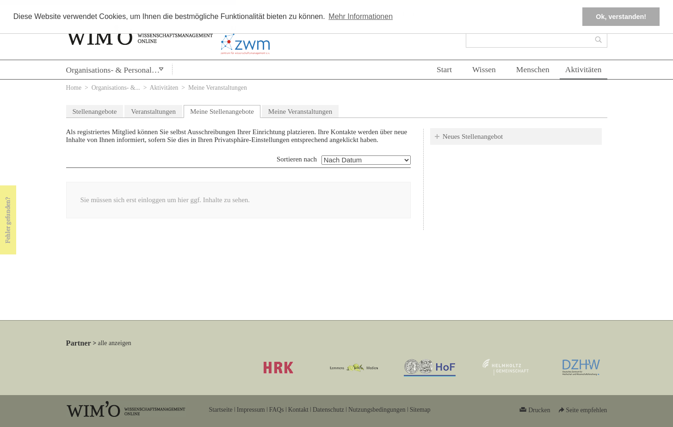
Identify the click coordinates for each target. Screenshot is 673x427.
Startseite (221, 409)
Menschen (533, 69)
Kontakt (298, 409)
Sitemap (420, 409)
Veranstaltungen (153, 111)
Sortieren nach (297, 159)
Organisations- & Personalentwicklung (119, 69)
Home (74, 87)
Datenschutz (328, 409)
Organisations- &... (116, 87)
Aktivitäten (583, 69)
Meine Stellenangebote (225, 110)
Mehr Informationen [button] (360, 16)
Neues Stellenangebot (473, 136)
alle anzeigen (114, 343)
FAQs (276, 409)
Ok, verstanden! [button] (621, 16)
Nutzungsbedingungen (377, 409)
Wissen (484, 69)
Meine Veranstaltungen (300, 111)
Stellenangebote (95, 111)
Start (444, 69)
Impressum (251, 409)
